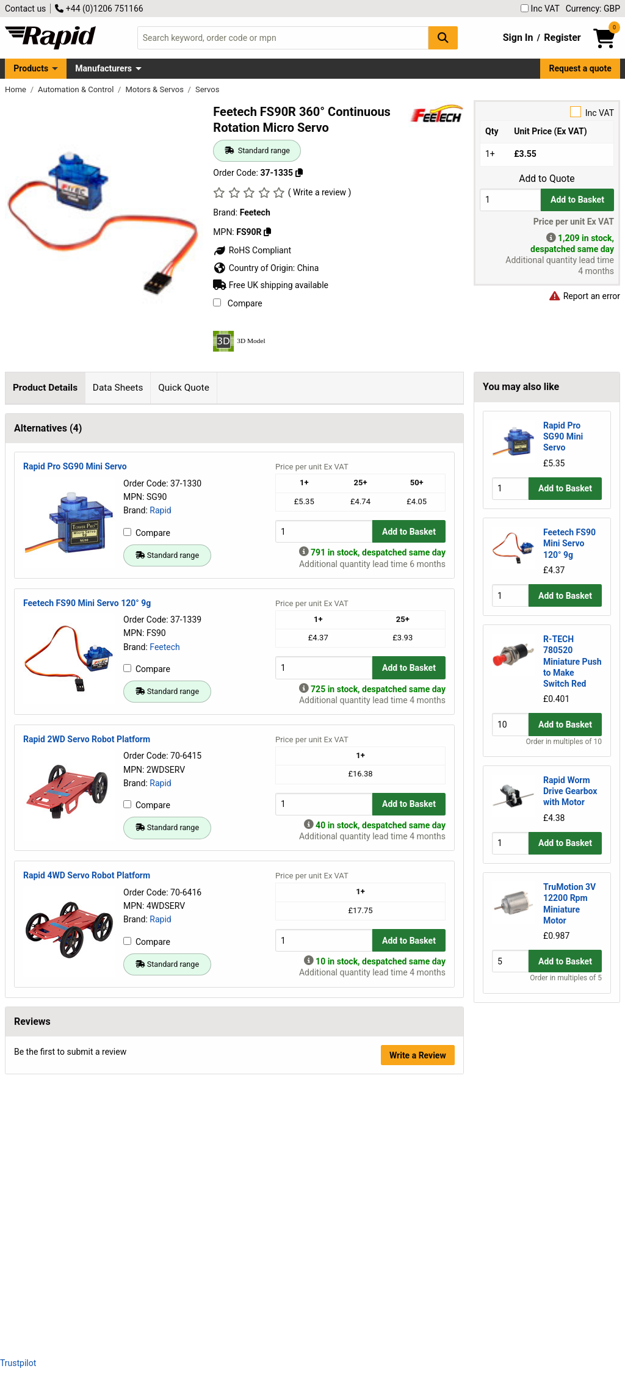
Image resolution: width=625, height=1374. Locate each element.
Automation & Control (77, 89)
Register (562, 37)
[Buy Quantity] (510, 200)
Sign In (518, 37)
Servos (207, 89)
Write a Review (417, 1315)
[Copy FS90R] (267, 232)
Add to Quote (546, 179)
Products (30, 68)
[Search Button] (443, 37)
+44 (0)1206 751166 (99, 8)
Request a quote (580, 68)
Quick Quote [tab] (183, 387)
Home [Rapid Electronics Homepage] (16, 89)
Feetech (165, 907)
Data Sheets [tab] (118, 387)
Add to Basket (577, 199)
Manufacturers (103, 68)
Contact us (25, 8)
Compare (237, 303)
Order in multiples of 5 (566, 978)
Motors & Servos (155, 89)
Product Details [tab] (45, 387)
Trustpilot (18, 1363)
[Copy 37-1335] (299, 172)
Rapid (160, 770)
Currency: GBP (593, 8)
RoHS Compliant (252, 250)
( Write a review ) (320, 192)
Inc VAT (540, 8)
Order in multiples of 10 (564, 741)
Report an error (584, 296)
